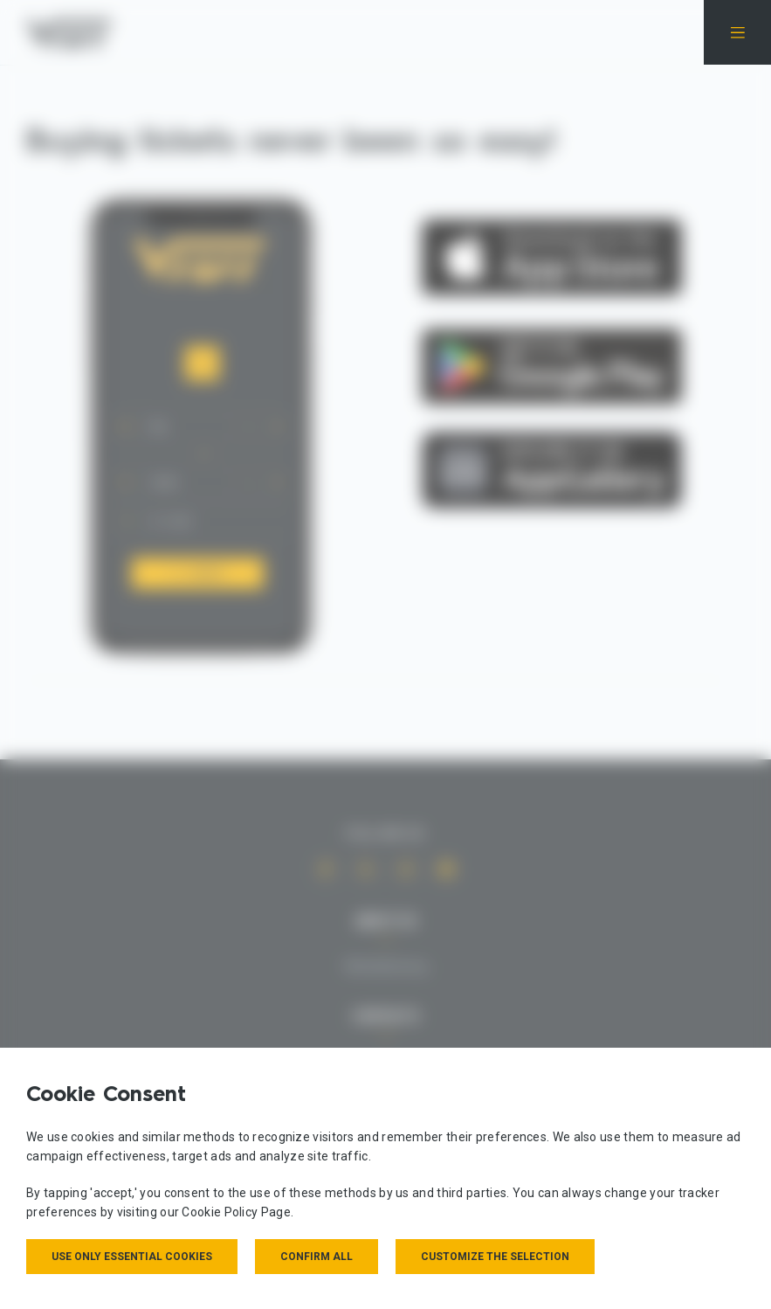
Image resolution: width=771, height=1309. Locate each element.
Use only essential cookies (132, 1256)
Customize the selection (495, 1256)
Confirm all (316, 1256)
